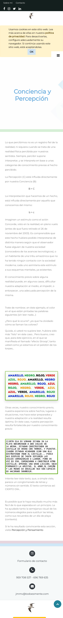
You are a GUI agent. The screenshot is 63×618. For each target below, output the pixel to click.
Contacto (20, 3)
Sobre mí (7, 3)
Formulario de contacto (32, 561)
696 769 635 (40, 577)
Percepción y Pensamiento (27, 529)
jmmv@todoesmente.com (32, 593)
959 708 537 (23, 577)
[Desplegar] (58, 55)
